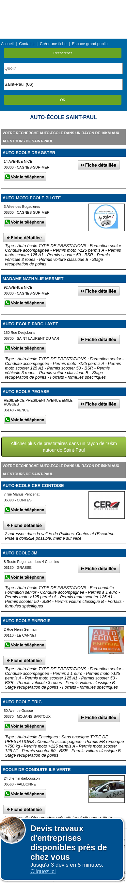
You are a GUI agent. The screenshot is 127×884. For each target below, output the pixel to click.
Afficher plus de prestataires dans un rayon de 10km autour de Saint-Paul (64, 447)
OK (62, 100)
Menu (63, 4)
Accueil (7, 44)
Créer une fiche (53, 44)
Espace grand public (89, 44)
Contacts (26, 44)
